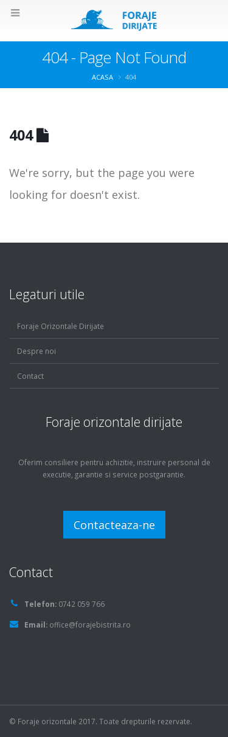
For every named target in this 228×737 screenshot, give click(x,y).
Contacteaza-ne (114, 524)
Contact (30, 376)
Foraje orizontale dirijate (114, 422)
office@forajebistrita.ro (90, 624)
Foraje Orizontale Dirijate (60, 326)
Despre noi (36, 351)
